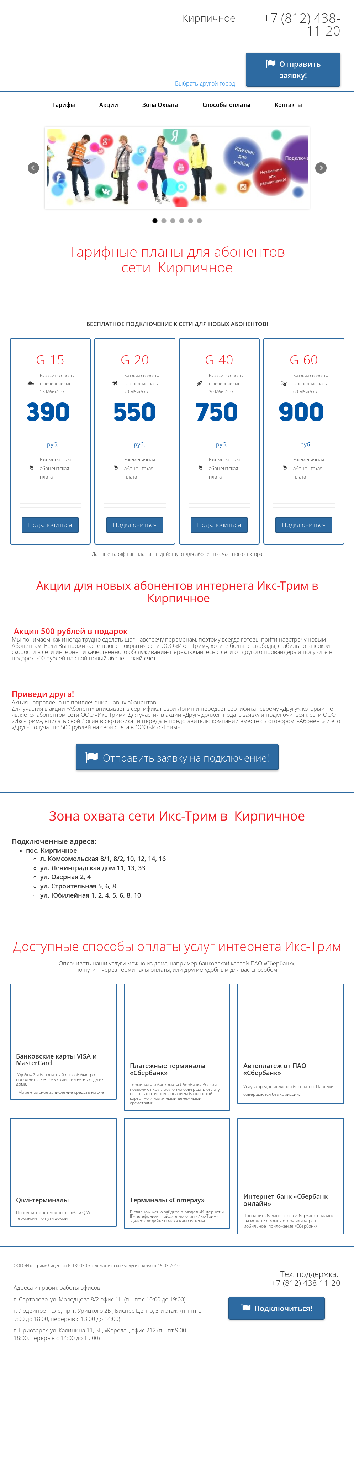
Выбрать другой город (205, 83)
